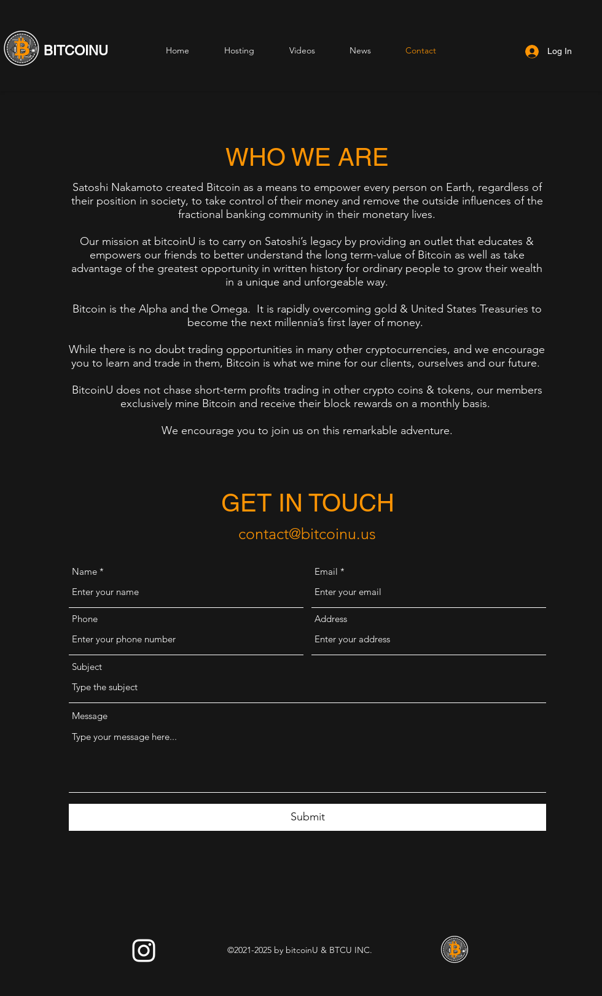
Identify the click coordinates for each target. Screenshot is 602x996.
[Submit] (307, 817)
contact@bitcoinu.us (307, 533)
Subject (87, 666)
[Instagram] (143, 950)
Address (331, 618)
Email (326, 571)
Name (84, 571)
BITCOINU (76, 50)
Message (90, 715)
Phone (85, 618)
